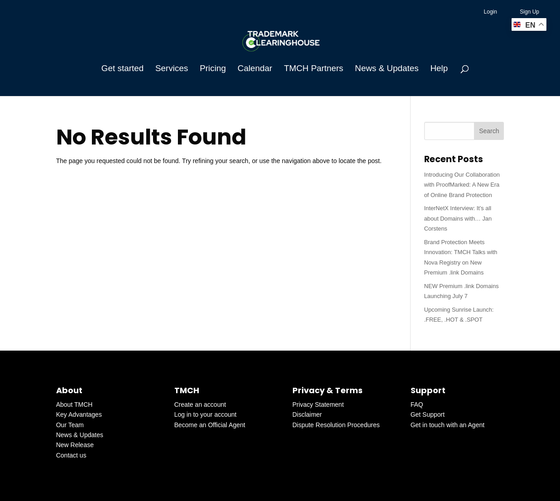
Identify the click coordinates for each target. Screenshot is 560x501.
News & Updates (386, 69)
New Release (75, 444)
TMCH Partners (313, 69)
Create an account (200, 404)
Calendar (255, 69)
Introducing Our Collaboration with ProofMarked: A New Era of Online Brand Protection (462, 184)
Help (439, 69)
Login (490, 12)
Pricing (213, 69)
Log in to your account (205, 414)
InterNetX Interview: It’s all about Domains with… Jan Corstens (458, 218)
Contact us (71, 455)
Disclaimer (307, 414)
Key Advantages (79, 414)
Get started (122, 69)
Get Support (428, 414)
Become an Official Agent (209, 425)
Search (489, 131)
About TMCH (74, 404)
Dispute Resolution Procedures (336, 425)
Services (171, 69)
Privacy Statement (318, 404)
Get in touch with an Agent (447, 425)
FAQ (417, 404)
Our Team (70, 425)
